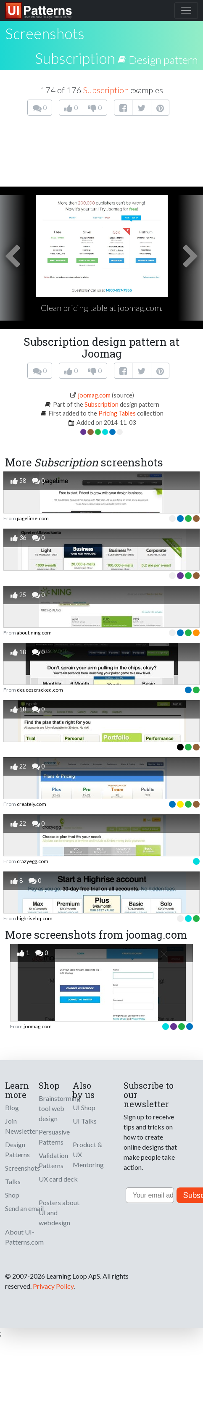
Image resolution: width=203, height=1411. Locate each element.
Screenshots (22, 1168)
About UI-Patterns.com (24, 1237)
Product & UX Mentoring (88, 1154)
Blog (12, 1107)
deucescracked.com (40, 690)
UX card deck (58, 1179)
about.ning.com (34, 632)
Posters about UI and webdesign (59, 1212)
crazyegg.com (32, 861)
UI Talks (85, 1121)
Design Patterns (17, 1149)
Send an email (24, 1208)
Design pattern (163, 59)
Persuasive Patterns (54, 1137)
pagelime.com (33, 518)
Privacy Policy (53, 1286)
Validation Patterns (53, 1160)
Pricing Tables (117, 413)
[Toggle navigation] (186, 10)
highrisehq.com (35, 918)
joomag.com (94, 395)
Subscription (75, 58)
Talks (13, 1181)
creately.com (31, 804)
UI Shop (84, 1107)
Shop (12, 1195)
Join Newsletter (21, 1126)
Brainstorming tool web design (59, 1108)
